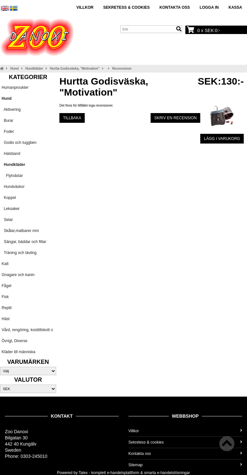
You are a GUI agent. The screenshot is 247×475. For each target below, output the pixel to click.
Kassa (235, 7)
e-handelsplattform (123, 472)
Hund (14, 68)
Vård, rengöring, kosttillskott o (27, 330)
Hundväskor (13, 186)
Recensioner (122, 68)
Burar (7, 120)
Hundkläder (34, 68)
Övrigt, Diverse (14, 341)
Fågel (6, 286)
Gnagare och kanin (18, 274)
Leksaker (10, 208)
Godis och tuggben (19, 142)
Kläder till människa (18, 352)
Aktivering (11, 109)
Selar (7, 219)
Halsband (11, 153)
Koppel (9, 197)
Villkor (84, 7)
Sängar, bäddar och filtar (24, 241)
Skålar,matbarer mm (20, 230)
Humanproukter (15, 87)
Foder (8, 131)
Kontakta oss (174, 7)
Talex (83, 472)
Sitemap (185, 465)
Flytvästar (12, 175)
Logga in (209, 7)
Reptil (7, 308)
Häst (6, 319)
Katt (5, 263)
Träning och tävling (19, 252)
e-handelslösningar (173, 472)
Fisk (5, 297)
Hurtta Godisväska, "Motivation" (75, 68)
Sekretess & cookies (126, 7)
